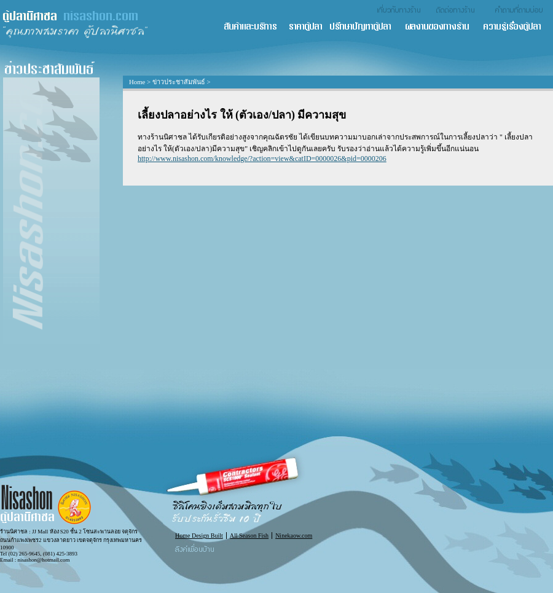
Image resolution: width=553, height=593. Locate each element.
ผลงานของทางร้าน (443, 27)
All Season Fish (249, 535)
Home (137, 81)
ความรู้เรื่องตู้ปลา (517, 27)
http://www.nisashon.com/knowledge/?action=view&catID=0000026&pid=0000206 (262, 158)
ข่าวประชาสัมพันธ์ (178, 81)
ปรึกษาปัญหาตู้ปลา (366, 27)
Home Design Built (199, 535)
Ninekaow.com (293, 535)
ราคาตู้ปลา (309, 27)
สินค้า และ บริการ (255, 27)
